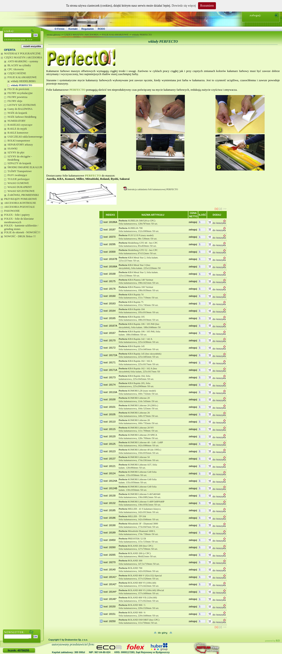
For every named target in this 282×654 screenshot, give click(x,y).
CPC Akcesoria (15, 69)
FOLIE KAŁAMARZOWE (22, 77)
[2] (220, 208)
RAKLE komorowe (17, 132)
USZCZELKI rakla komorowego (25, 136)
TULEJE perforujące (18, 179)
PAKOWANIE (12, 210)
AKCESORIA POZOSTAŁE (19, 206)
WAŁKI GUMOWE (18, 183)
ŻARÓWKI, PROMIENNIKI (23, 195)
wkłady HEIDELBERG (23, 81)
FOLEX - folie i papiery (17, 214)
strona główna (53, 34)
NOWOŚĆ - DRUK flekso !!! (20, 236)
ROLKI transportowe (18, 140)
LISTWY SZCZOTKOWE (21, 105)
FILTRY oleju (14, 101)
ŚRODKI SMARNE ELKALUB (24, 167)
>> (224, 208)
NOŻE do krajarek (17, 112)
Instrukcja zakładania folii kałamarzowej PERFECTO (152, 189)
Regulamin (88, 29)
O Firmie (60, 29)
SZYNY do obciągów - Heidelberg (19, 158)
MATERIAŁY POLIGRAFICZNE (22, 53)
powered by (272, 641)
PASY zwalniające (17, 175)
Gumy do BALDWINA (19, 108)
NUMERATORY (16, 120)
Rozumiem (207, 5)
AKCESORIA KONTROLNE (20, 202)
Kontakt (73, 29)
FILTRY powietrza (17, 97)
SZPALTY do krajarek (19, 163)
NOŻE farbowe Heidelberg (21, 116)
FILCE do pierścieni (18, 89)
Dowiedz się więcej (184, 5)
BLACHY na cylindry (19, 65)
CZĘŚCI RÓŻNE (16, 73)
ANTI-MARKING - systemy (22, 61)
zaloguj (193, 222)
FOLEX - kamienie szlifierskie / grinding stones (21, 227)
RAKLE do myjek (17, 128)
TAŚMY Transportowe (19, 171)
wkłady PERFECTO (21, 85)
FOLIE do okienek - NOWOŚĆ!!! (22, 232)
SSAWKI (12, 148)
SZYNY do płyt (15, 152)
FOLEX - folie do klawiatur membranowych (19, 220)
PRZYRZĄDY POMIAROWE (20, 198)
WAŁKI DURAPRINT (19, 187)
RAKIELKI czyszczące (19, 124)
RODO (101, 29)
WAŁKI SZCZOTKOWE (21, 191)
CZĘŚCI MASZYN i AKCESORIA (23, 57)
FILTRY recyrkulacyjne (20, 93)
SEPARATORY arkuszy (20, 144)
